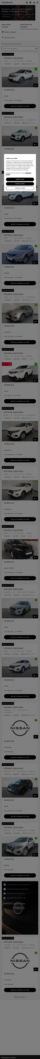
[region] (20, 172)
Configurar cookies (20, 188)
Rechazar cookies (20, 183)
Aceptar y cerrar (20, 179)
